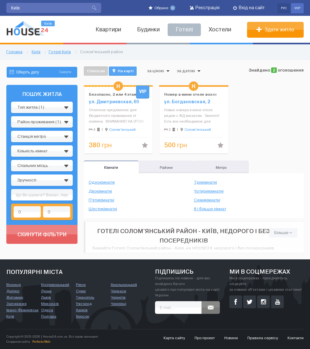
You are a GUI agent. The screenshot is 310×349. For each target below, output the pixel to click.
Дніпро (12, 291)
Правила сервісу (262, 338)
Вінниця (13, 284)
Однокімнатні (102, 182)
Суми (81, 291)
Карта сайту (174, 338)
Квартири (108, 29)
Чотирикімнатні (209, 191)
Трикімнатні (205, 182)
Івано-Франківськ (22, 310)
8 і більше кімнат (210, 209)
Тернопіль (85, 297)
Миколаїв (50, 303)
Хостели (220, 29)
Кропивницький (55, 284)
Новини (231, 338)
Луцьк (46, 291)
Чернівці (118, 303)
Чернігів (118, 297)
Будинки (148, 29)
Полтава (48, 316)
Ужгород (84, 303)
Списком (96, 70)
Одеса (47, 310)
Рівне (81, 284)
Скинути (65, 72)
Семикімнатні (207, 200)
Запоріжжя (16, 303)
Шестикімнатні (103, 209)
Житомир (14, 297)
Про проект (205, 338)
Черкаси (118, 291)
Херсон (82, 316)
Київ (10, 316)
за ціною (158, 70)
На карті (122, 71)
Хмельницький (124, 284)
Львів (46, 297)
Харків (82, 310)
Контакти (296, 338)
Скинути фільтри (41, 234)
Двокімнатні (100, 191)
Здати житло (275, 29)
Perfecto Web (41, 341)
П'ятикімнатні (101, 200)
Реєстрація (205, 7)
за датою (189, 70)
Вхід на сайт (249, 7)
